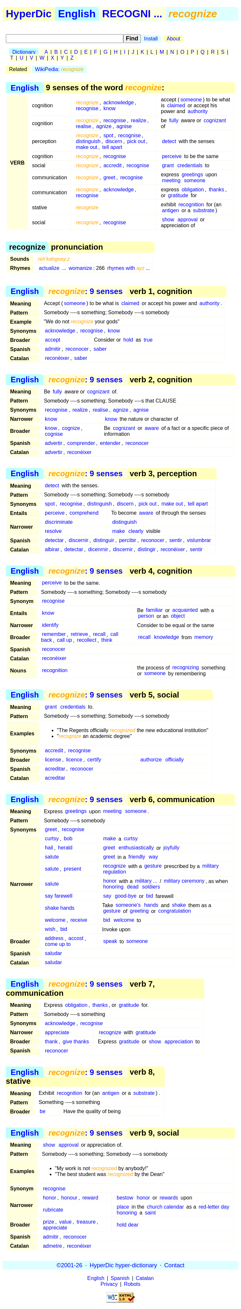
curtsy (52, 839)
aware (152, 428)
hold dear (128, 1225)
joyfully (172, 848)
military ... (146, 881)
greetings (192, 174)
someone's (128, 905)
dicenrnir (98, 549)
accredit (112, 165)
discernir (78, 540)
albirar (52, 549)
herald (65, 848)
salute (52, 857)
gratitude (178, 195)
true (148, 340)
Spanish (120, 1278)
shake (179, 905)
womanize (80, 268)
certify (94, 759)
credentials (189, 165)
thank (51, 1041)
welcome (55, 920)
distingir (146, 549)
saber (100, 349)
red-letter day (214, 1207)
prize (48, 1222)
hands (151, 905)
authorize (151, 759)
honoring (113, 887)
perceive (171, 156)
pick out (136, 141)
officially (174, 759)
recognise (87, 108)
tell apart (112, 147)
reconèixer (57, 358)
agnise (124, 126)
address (54, 938)
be (43, 1111)
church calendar (165, 1207)
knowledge (166, 637)
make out (86, 147)
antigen (170, 210)
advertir (53, 443)
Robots (132, 1284)
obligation (192, 189)
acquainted (185, 610)
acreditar (55, 769)
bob (68, 839)
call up (64, 640)
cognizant (215, 120)
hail (49, 848)
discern (113, 141)
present (72, 869)
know (109, 108)
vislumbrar (199, 540)
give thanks (76, 1041)
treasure (86, 1222)
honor (109, 881)
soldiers (151, 887)
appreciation (179, 1041)
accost (75, 938)
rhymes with (126, 268)
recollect (87, 640)
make (118, 531)
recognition (191, 204)
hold (128, 340)
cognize (71, 428)
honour (69, 1197)
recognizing (185, 667)
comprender (81, 443)
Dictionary (23, 52)
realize (138, 120)
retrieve (79, 634)
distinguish (88, 141)
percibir (127, 540)
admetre (52, 1246)
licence (74, 759)
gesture (153, 866)
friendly (136, 857)
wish (50, 929)
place (123, 1207)
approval (187, 219)
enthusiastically (136, 848)
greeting (139, 911)
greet (109, 177)
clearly (135, 531)
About (173, 38)
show (168, 219)
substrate (203, 210)
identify (50, 625)
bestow (125, 1197)
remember (54, 634)
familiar (154, 610)
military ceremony (184, 881)
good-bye (126, 896)
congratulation (174, 911)
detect (169, 141)
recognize (114, 866)
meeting (171, 180)
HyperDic (29, 14)
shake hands (59, 908)
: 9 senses (85, 291)
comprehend (84, 513)
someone (191, 99)
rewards (169, 1197)
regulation (114, 872)
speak (110, 941)
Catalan (145, 1278)
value (65, 1222)
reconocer (76, 349)
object (178, 616)
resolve (53, 531)
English (77, 14)
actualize (49, 268)
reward (90, 1197)
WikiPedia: (59, 69)
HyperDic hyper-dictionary (123, 1265)
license (53, 759)
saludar (53, 953)
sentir (175, 540)
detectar (54, 540)
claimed (176, 105)
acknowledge (118, 102)
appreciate (57, 1032)
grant (168, 165)
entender (110, 443)
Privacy (108, 1284)
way (153, 857)
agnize (104, 126)
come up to (58, 944)
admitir (52, 349)
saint (150, 1212)
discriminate (59, 522)
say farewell (58, 896)
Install (151, 38)
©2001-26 (69, 1265)
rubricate (53, 1210)
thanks (216, 189)
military (210, 866)
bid (149, 896)
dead (133, 887)
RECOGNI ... (132, 14)
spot (108, 135)
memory (203, 637)
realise (83, 126)
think (106, 640)
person (146, 616)
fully (173, 120)
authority (198, 111)
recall (99, 634)
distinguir (103, 540)
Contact (174, 1265)
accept (52, 340)
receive (79, 920)
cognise (54, 434)
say (107, 896)
